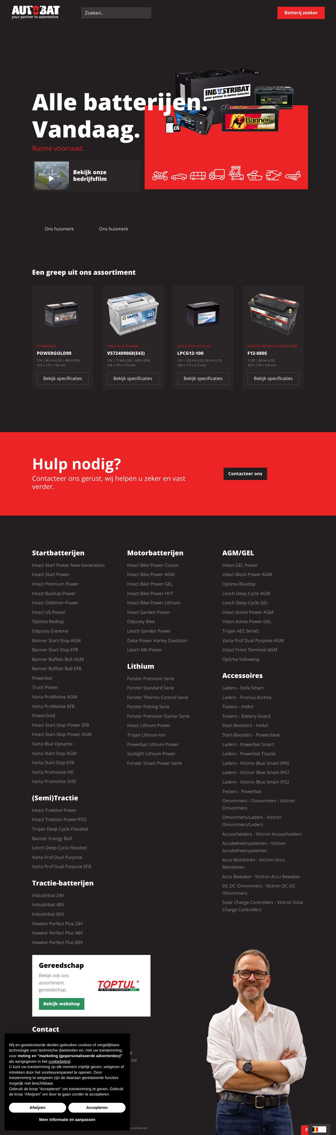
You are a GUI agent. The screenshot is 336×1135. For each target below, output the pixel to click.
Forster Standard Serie (150, 688)
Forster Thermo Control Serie (157, 697)
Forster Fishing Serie (148, 706)
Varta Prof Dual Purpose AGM (253, 640)
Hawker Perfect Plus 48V (57, 933)
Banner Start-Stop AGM (56, 640)
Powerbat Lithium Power (153, 744)
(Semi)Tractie (55, 798)
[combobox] (319, 1129)
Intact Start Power (50, 574)
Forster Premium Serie (150, 678)
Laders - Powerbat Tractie (248, 754)
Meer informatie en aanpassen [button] (67, 1119)
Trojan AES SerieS (240, 631)
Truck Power (45, 687)
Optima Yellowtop (240, 659)
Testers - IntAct (237, 706)
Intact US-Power (49, 612)
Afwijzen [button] (38, 1107)
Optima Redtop (48, 621)
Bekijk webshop (61, 1004)
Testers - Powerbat (241, 791)
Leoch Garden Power (149, 631)
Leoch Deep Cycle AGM (246, 593)
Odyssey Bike (141, 621)
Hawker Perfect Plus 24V (57, 923)
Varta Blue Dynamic (52, 744)
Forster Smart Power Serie (154, 763)
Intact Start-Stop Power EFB (60, 725)
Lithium (140, 667)
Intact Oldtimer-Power (55, 603)
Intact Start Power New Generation (68, 565)
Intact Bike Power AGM (151, 574)
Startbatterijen (58, 553)
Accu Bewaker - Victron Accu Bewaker (261, 876)
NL (319, 1129)
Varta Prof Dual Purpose (57, 857)
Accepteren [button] (97, 1107)
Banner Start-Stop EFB (55, 650)
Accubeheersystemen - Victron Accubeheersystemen (254, 847)
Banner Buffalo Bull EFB (57, 668)
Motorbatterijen (155, 553)
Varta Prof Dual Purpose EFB (61, 866)
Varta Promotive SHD (54, 781)
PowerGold (43, 715)
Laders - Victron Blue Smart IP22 (255, 782)
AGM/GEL (238, 553)
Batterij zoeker (301, 13)
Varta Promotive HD (53, 772)
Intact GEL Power (240, 565)
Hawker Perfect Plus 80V (57, 942)
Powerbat (42, 678)
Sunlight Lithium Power (151, 754)
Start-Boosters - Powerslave (251, 735)
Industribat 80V (48, 914)
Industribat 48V (48, 904)
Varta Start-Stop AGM (54, 753)
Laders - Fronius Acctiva (247, 697)
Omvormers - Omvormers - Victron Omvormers (258, 804)
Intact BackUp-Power (54, 593)
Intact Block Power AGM (247, 574)
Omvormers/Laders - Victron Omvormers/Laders (252, 821)
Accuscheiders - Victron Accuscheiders (262, 834)
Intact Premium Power (55, 584)
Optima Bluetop (238, 584)
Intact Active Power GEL (246, 621)
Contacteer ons (245, 473)
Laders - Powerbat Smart (248, 744)
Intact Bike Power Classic (153, 565)
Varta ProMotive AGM (54, 697)
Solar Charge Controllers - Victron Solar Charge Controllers (262, 906)
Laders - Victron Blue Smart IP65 (255, 763)
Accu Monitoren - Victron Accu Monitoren (253, 863)
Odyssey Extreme (50, 631)
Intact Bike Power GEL (150, 584)
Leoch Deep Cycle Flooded (59, 848)
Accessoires (242, 676)
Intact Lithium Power (148, 725)
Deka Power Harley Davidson (157, 640)
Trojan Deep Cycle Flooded (60, 829)
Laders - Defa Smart (242, 688)
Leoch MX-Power (144, 650)
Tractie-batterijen (63, 883)
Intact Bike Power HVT (150, 593)
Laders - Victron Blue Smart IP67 (255, 772)
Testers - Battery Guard (246, 716)
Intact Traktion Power (54, 810)
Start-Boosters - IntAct (245, 725)
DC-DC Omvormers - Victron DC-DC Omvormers (258, 889)
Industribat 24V (48, 895)
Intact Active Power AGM (248, 612)
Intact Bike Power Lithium (153, 603)
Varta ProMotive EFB (53, 706)
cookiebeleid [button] (59, 1061)
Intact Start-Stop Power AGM (62, 734)
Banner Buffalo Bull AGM (58, 659)
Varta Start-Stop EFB (53, 762)
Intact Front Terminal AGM (249, 650)
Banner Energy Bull (52, 838)
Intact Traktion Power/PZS (59, 819)
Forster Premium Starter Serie (158, 716)
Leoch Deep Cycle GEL (245, 603)
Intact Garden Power (148, 612)
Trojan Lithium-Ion (146, 735)
